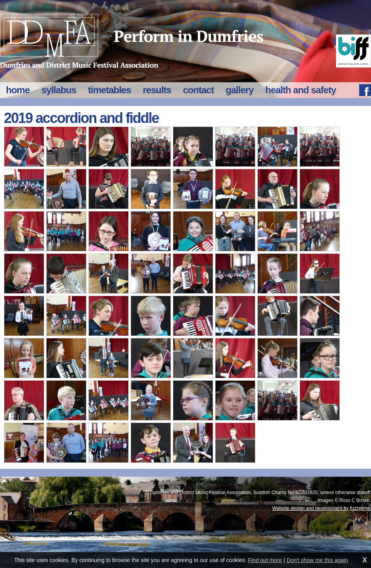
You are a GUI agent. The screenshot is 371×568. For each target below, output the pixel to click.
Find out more (265, 560)
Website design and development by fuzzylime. (321, 508)
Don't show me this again (317, 560)
